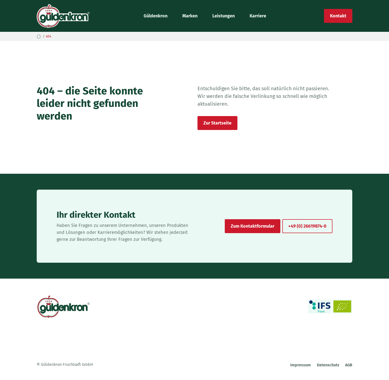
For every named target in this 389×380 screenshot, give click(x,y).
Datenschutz (328, 365)
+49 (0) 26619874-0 (307, 226)
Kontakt (338, 16)
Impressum (300, 365)
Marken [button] (189, 16)
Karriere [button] (258, 16)
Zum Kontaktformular (252, 226)
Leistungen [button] (223, 16)
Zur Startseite (217, 123)
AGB (348, 365)
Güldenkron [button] (155, 16)
